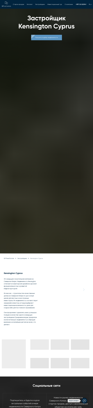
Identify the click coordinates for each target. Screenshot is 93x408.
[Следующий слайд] (83, 289)
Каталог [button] (30, 4)
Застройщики (40, 4)
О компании (69, 4)
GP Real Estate (9, 258)
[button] (46, 37)
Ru (90, 4)
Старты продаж (18, 4)
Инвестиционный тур (54, 4)
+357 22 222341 (81, 4)
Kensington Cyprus (36, 258)
